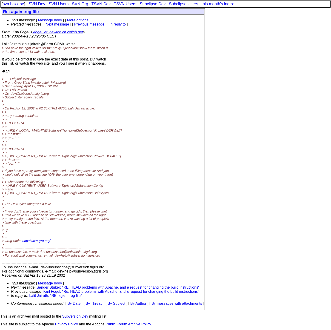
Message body (50, 20)
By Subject (116, 303)
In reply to (118, 24)
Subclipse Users (183, 4)
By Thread (94, 303)
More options (77, 20)
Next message (57, 24)
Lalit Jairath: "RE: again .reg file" (55, 296)
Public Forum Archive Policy (128, 324)
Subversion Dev (75, 316)
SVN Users (58, 4)
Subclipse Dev (153, 4)
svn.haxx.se (13, 4)
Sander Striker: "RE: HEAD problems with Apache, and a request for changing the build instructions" (118, 287)
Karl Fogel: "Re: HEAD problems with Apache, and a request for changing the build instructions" (121, 291)
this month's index (218, 4)
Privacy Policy (66, 324)
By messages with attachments (176, 303)
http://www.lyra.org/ (36, 241)
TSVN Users (125, 4)
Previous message (89, 24)
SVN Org (80, 4)
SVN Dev (37, 4)
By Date (73, 303)
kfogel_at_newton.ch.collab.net (57, 32)
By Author (138, 303)
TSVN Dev (101, 4)
